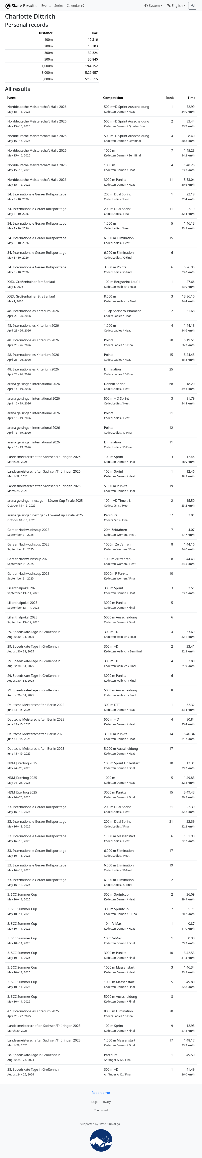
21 (171, 413)
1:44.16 (188, 546)
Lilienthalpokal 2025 (23, 590)
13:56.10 (188, 298)
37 (171, 515)
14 (171, 734)
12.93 (188, 1028)
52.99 (188, 109)
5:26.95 (188, 269)
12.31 (188, 765)
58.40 (188, 138)
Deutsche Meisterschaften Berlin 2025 (35, 707)
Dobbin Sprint (117, 386)
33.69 (188, 634)
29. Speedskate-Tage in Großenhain (33, 634)
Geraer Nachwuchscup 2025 (28, 532)
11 (171, 179)
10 (171, 573)
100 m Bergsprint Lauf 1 (122, 284)
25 (171, 369)
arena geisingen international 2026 (33, 386)
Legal (94, 1102)
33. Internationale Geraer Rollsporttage (36, 809)
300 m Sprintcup (119, 896)
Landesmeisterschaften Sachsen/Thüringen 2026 (43, 459)
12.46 (188, 459)
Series (58, 5)
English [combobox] (174, 5)
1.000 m (117, 225)
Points (119, 342)
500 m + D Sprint (117, 400)
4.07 (188, 532)
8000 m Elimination (118, 1013)
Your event (101, 1110)
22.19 (188, 196)
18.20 (188, 386)
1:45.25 (188, 152)
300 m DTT (119, 707)
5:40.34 (188, 736)
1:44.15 (188, 327)
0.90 (188, 940)
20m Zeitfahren (120, 532)
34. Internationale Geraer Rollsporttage (36, 196)
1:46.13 (188, 225)
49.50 (190, 1055)
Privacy (106, 1102)
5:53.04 (188, 181)
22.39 (188, 809)
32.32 (188, 707)
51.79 (188, 400)
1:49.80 (188, 984)
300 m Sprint (119, 590)
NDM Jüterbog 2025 (22, 765)
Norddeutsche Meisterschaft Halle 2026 (36, 109)
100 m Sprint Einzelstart (122, 765)
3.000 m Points (118, 269)
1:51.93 (188, 838)
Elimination (118, 371)
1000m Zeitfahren (120, 546)
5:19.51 (188, 342)
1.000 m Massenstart (119, 838)
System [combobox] (152, 5)
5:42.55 (188, 955)
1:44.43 (188, 561)
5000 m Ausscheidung (120, 619)
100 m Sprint (119, 459)
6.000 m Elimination (119, 240)
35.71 (188, 911)
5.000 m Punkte (119, 488)
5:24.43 (188, 356)
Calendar (75, 5)
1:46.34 (188, 969)
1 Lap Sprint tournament (122, 313)
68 (171, 384)
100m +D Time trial (118, 502)
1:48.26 (188, 167)
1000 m (122, 152)
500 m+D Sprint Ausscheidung (126, 109)
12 (171, 427)
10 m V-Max (119, 925)
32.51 (188, 590)
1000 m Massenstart (119, 969)
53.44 (188, 123)
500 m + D (119, 721)
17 (171, 748)
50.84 (188, 721)
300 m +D (120, 634)
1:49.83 (188, 780)
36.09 (188, 896)
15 (171, 238)
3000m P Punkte (120, 575)
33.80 (188, 663)
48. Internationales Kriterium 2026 (33, 313)
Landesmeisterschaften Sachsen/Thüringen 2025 (43, 1028)
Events (46, 5)
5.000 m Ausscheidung (121, 750)
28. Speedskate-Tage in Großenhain (33, 1057)
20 (171, 340)
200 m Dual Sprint (117, 196)
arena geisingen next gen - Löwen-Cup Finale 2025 (45, 502)
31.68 (190, 311)
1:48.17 (188, 1042)
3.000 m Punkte (119, 736)
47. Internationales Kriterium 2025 (33, 1013)
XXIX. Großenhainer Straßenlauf (31, 284)
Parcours (116, 517)
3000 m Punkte (119, 181)
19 (171, 486)
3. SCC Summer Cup (22, 896)
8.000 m (120, 298)
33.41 (188, 648)
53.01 (190, 515)
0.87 (188, 925)
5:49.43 (188, 794)
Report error (101, 1092)
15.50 (188, 502)
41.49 (188, 1071)
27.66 (188, 284)
